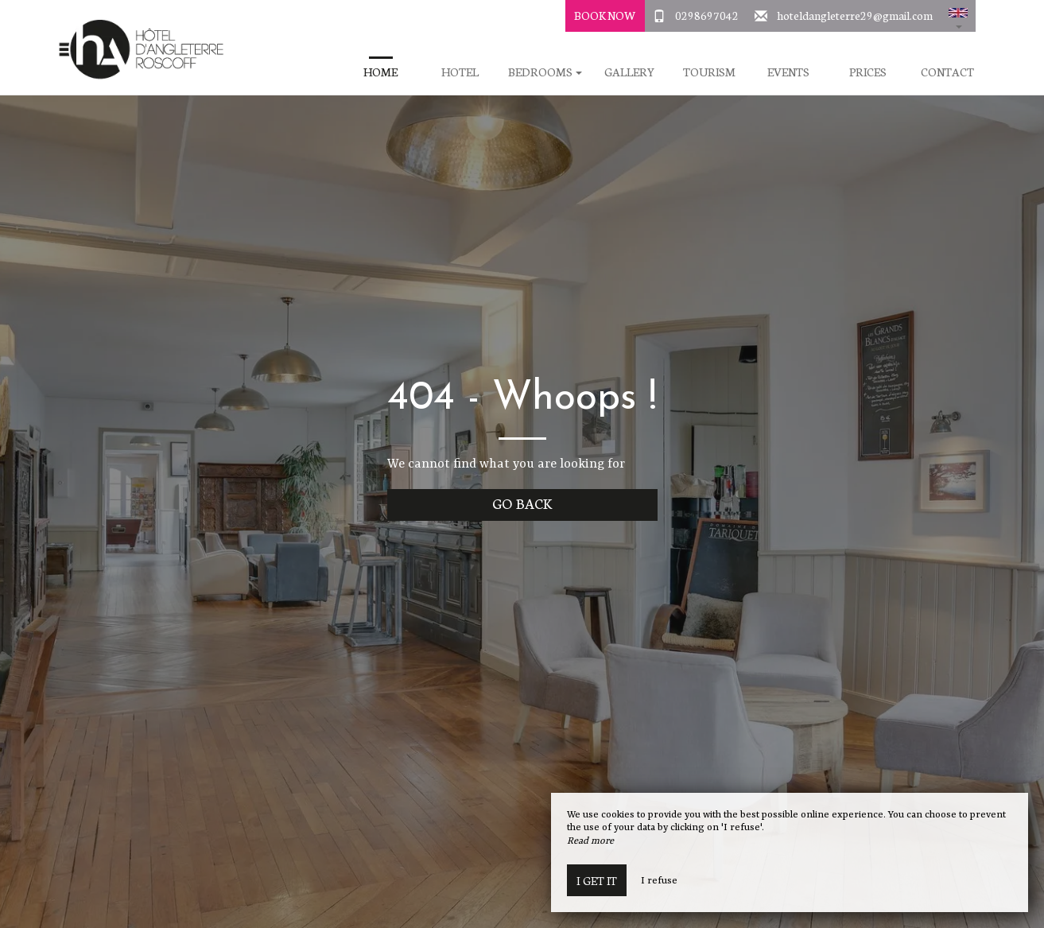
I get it (596, 880)
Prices (868, 72)
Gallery (629, 72)
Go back (522, 503)
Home (380, 72)
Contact (947, 72)
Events (788, 72)
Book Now (604, 15)
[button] (958, 16)
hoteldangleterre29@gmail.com (855, 15)
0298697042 (707, 15)
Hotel (460, 72)
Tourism (709, 72)
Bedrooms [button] (545, 72)
